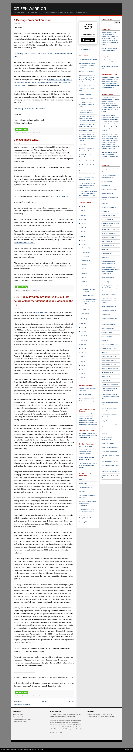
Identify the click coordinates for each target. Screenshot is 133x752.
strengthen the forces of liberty (110, 402)
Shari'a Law (105, 376)
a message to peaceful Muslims (111, 169)
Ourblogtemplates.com (32, 749)
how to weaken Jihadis (108, 306)
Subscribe (88, 40)
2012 (82, 331)
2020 (82, 227)
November (85, 252)
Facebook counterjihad (108, 233)
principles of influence (108, 348)
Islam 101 (82, 479)
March (84, 286)
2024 (82, 211)
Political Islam (83, 483)
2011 (82, 335)
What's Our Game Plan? (86, 98)
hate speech (105, 257)
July (83, 269)
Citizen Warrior (30, 9)
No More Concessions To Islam (22, 719)
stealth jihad (105, 380)
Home (44, 701)
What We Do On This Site (86, 71)
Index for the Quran (85, 394)
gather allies (105, 249)
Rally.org (112, 34)
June (83, 273)
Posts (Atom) (26, 704)
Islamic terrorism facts (108, 324)
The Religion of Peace (85, 487)
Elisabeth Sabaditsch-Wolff (109, 229)
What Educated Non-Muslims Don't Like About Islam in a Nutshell (87, 66)
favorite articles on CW (108, 237)
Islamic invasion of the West (109, 318)
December (85, 248)
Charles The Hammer (108, 207)
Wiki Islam (82, 491)
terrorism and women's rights (110, 425)
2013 (82, 327)
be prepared (105, 203)
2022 (82, 219)
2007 (82, 352)
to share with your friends (109, 447)
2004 (82, 365)
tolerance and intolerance (109, 451)
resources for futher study (109, 368)
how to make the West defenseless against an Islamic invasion (110, 280)
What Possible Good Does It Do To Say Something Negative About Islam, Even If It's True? (88, 193)
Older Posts (70, 701)
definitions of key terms (108, 215)
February (85, 309)
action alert (105, 185)
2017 (82, 240)
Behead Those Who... (26, 139)
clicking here (105, 36)
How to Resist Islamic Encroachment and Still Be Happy (86, 104)
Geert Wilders (106, 253)
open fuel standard (107, 336)
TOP (131, 749)
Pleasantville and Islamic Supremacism (63, 716)
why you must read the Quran (110, 475)
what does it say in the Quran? (110, 455)
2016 (82, 244)
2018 (82, 236)
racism (104, 352)
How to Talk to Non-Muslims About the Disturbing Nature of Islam (110, 300)
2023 (82, 215)
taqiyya (104, 130)
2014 (82, 323)
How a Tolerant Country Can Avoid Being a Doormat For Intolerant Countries (87, 185)
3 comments (37, 133)
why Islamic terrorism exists (110, 471)
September (85, 260)
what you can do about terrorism (111, 465)
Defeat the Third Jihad (19, 721)
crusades (104, 211)
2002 (82, 373)
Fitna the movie (106, 241)
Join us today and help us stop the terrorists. (29, 109)
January (84, 313)
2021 (82, 223)
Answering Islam (83, 522)
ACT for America (106, 181)
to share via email (107, 443)
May (83, 277)
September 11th (106, 372)
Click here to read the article (58, 733)
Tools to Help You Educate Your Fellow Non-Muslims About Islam (88, 88)
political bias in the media (109, 344)
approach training (107, 193)
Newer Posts (17, 701)
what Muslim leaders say (109, 461)
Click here (87, 437)
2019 (82, 232)
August (84, 264)
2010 (82, 340)
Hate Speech (82, 144)
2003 (82, 369)
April (83, 281)
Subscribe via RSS (84, 49)
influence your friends (108, 310)
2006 (82, 356)
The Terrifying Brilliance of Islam (88, 59)
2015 (82, 319)
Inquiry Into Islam (18, 714)
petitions (104, 340)
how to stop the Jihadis (108, 294)
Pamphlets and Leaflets (85, 130)
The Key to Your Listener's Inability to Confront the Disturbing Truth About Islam (87, 118)
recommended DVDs (108, 364)
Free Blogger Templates (9, 749)
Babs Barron (38, 312)
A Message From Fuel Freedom (32, 20)
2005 (82, 361)
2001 (82, 378)
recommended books (108, 360)
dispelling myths (106, 219)
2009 (82, 344)
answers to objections (108, 189)
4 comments (37, 290)
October (84, 256)
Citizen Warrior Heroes (19, 717)
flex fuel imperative (107, 245)
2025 (82, 206)
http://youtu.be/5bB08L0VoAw (24, 243)
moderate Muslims (107, 328)
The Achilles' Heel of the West (87, 161)
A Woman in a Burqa (85, 94)
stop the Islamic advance (109, 384)
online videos (105, 332)
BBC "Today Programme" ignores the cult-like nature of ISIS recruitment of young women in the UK (43, 301)
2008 (82, 348)
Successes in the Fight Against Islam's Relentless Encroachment (87, 503)
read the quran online (108, 356)
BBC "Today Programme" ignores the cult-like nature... (89, 302)
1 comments (37, 696)
